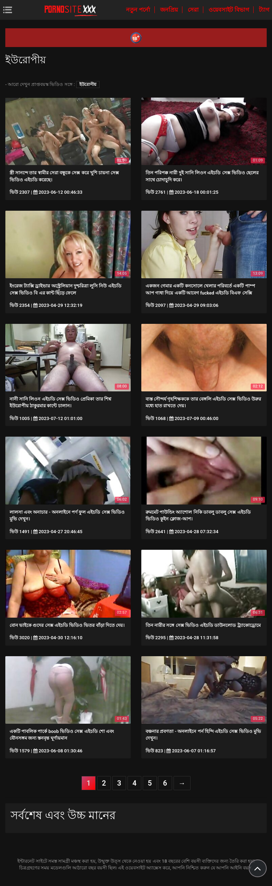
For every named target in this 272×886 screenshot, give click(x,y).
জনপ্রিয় (169, 9)
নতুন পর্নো (139, 9)
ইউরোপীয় (87, 84)
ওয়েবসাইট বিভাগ (229, 9)
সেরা (194, 9)
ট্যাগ (264, 9)
